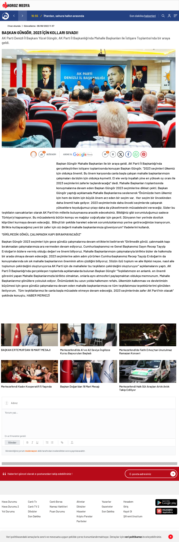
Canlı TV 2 (33, 506)
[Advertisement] (28, 184)
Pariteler (82, 521)
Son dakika (143, 15)
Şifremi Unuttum (132, 516)
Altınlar (81, 501)
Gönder (12, 442)
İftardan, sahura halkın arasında (64, 15)
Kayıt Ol (127, 511)
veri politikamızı (133, 536)
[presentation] (13, 15)
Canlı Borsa (56, 501)
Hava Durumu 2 (10, 506)
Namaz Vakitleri (58, 506)
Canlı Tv (32, 501)
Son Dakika (34, 516)
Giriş (125, 506)
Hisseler (81, 511)
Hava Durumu (9, 501)
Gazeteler (107, 506)
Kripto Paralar (85, 516)
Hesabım (128, 501)
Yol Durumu (8, 511)
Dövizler (32, 511)
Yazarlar (106, 501)
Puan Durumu (57, 511)
